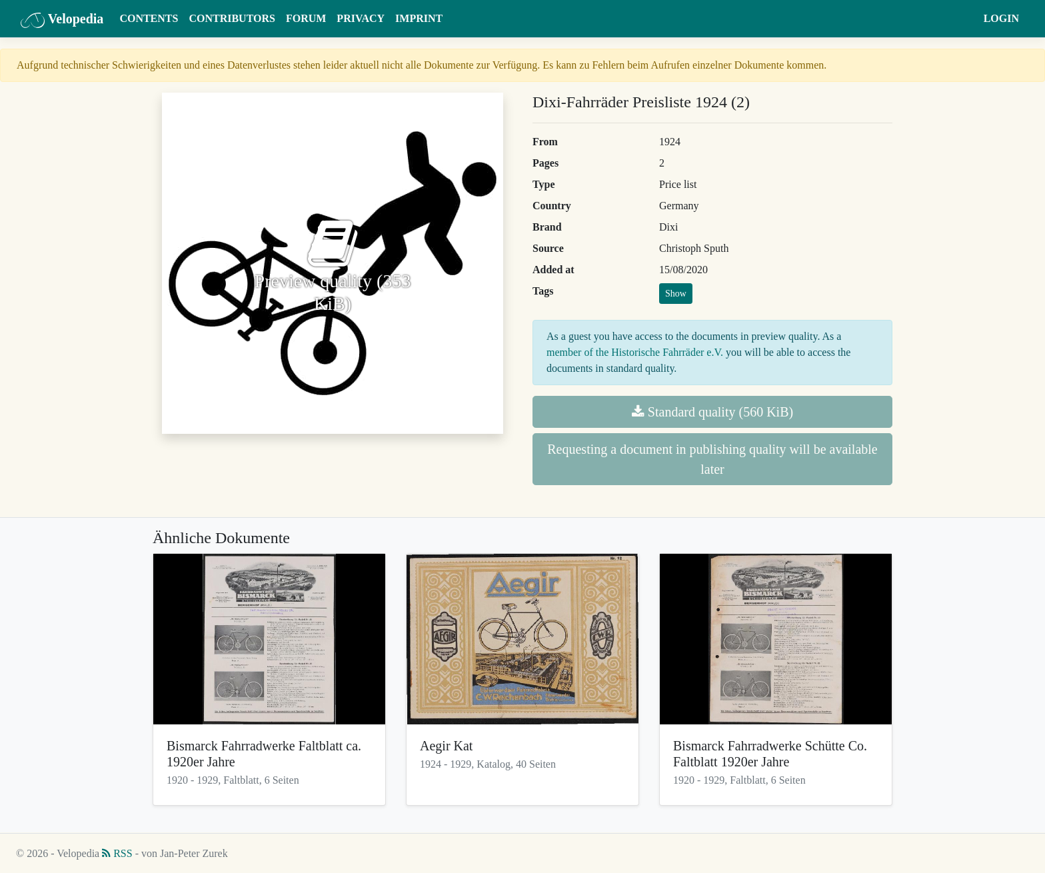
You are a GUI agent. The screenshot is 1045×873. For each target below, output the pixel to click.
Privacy (361, 18)
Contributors (232, 18)
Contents (148, 18)
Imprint (419, 18)
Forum (306, 18)
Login (1001, 18)
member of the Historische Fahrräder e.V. (634, 352)
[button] (965, 18)
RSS (117, 853)
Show (675, 294)
